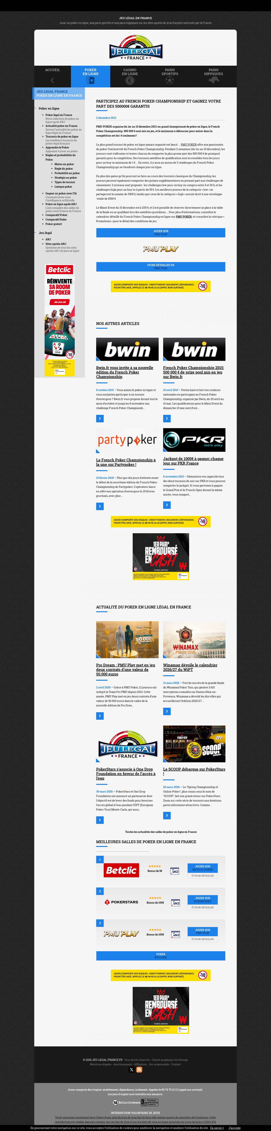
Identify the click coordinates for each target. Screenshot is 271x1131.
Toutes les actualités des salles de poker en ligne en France (161, 832)
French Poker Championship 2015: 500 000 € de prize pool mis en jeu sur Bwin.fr (193, 372)
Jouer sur (161, 232)
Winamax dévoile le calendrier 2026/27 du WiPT (190, 667)
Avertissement (122, 1064)
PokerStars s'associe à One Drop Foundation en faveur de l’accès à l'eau (125, 774)
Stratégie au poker (66, 177)
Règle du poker (64, 168)
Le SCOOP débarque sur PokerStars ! (194, 771)
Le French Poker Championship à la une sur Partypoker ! (126, 462)
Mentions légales (100, 1064)
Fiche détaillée (202, 875)
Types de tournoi (65, 182)
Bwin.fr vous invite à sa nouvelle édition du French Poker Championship (124, 372)
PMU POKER (188, 144)
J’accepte (235, 1128)
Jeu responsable (159, 1064)
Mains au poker (64, 164)
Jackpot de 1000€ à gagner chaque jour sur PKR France (193, 460)
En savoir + (217, 1128)
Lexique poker (63, 186)
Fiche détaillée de (161, 266)
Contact (176, 1064)
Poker (161, 955)
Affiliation (140, 1064)
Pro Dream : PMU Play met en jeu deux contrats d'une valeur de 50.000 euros (125, 669)
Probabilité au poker (67, 173)
